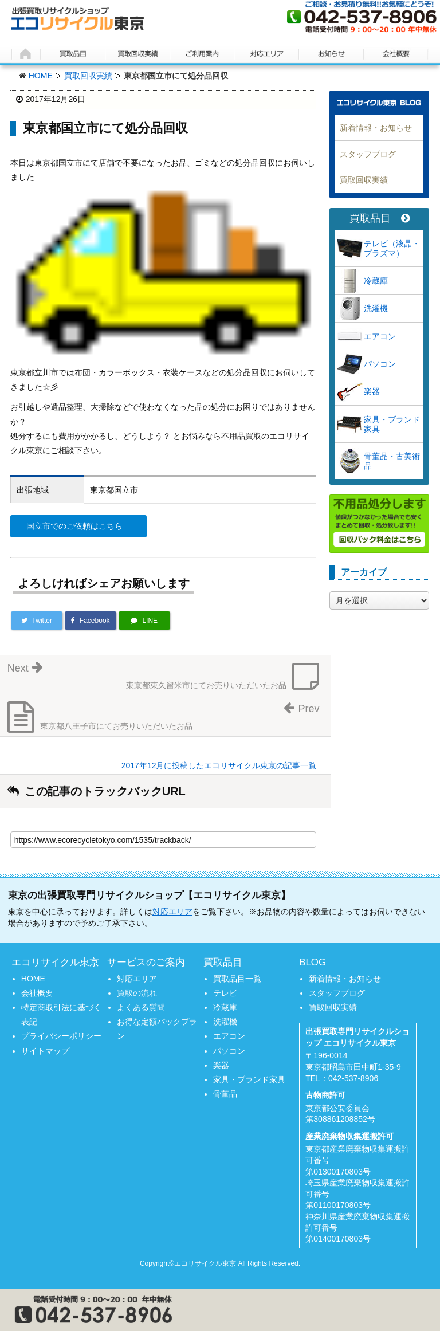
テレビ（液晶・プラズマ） (392, 248)
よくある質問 (141, 1007)
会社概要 (37, 993)
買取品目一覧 (237, 978)
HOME (41, 75)
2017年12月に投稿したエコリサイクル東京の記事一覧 (219, 765)
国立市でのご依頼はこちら (74, 526)
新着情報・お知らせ (376, 127)
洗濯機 (376, 308)
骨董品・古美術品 (392, 460)
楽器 (372, 391)
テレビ (225, 993)
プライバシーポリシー (61, 1036)
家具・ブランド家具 (392, 424)
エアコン (380, 336)
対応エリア (172, 911)
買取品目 (379, 218)
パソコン (380, 363)
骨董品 (225, 1093)
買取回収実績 (88, 75)
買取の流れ (137, 993)
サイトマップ (45, 1050)
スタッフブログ (368, 154)
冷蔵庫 (376, 280)
